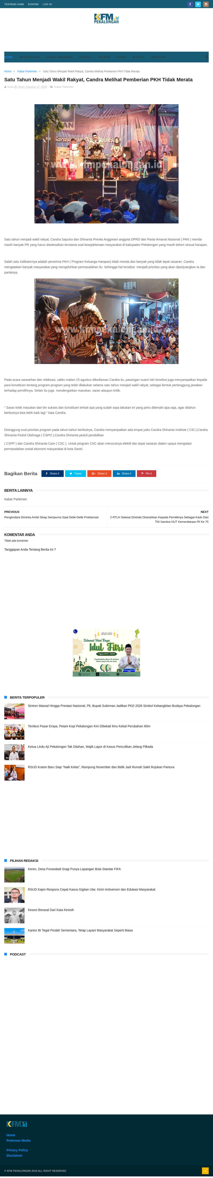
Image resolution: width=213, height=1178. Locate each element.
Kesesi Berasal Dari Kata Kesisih (51, 911)
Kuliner (104, 58)
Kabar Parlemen (59, 58)
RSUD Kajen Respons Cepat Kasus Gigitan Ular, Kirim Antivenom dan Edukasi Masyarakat (91, 891)
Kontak (33, 4)
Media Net (159, 58)
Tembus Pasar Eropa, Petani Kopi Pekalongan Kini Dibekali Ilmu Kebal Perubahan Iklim (89, 728)
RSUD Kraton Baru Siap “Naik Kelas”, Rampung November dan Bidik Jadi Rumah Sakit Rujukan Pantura (101, 768)
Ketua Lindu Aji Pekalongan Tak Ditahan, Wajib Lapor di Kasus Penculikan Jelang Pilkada (90, 748)
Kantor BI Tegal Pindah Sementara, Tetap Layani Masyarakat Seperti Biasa (80, 932)
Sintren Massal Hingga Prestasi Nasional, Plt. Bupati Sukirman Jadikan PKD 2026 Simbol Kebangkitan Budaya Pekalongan (114, 707)
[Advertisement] (106, 40)
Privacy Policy (17, 1152)
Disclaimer (15, 1157)
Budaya (139, 58)
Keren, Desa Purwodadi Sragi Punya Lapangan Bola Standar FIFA (74, 870)
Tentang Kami (14, 4)
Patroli (85, 58)
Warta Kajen (30, 58)
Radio (121, 58)
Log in (47, 4)
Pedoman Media (19, 1142)
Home (8, 58)
